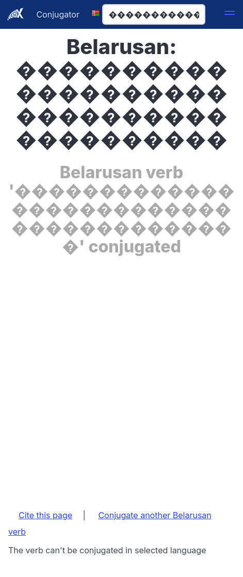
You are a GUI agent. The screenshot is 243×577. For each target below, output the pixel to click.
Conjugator (57, 14)
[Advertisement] (121, 377)
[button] (229, 14)
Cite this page (45, 515)
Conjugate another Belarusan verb (110, 523)
